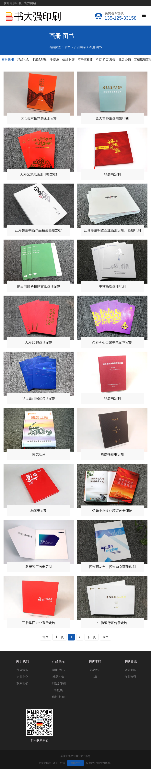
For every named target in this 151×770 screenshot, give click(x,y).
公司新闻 (130, 671)
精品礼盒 (58, 677)
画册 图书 (95, 47)
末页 (106, 638)
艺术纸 (94, 671)
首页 (68, 47)
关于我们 (22, 662)
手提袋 (58, 691)
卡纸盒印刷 (58, 684)
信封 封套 (58, 697)
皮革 (94, 677)
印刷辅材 (94, 662)
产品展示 (80, 47)
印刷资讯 (130, 662)
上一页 (59, 638)
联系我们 (22, 684)
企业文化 (22, 677)
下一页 (91, 638)
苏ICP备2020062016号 (75, 757)
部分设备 (22, 671)
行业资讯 (130, 677)
